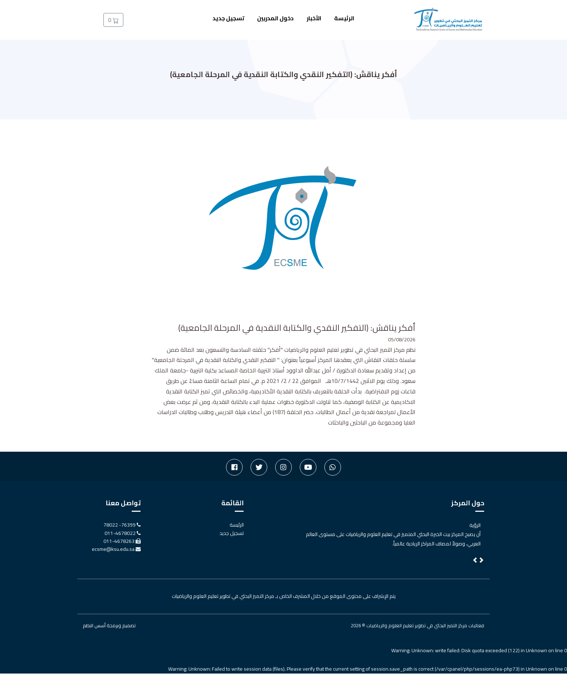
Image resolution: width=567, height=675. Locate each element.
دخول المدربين (275, 18)
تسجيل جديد (228, 18)
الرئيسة (344, 18)
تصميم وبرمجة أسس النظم (109, 627)
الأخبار (314, 18)
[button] (475, 562)
